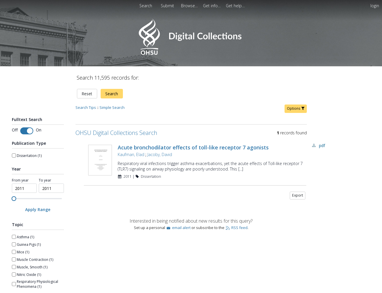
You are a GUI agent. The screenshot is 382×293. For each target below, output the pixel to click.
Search (111, 93)
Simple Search (112, 107)
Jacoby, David (159, 154)
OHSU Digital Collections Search (116, 133)
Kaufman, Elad (131, 154)
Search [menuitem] (145, 5)
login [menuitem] (374, 5)
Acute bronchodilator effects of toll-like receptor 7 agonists (193, 147)
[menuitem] (190, 5)
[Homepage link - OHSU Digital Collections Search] (191, 53)
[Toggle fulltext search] (26, 130)
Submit (168, 5)
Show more (21, 256)
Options (296, 108)
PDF (322, 145)
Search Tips (85, 107)
